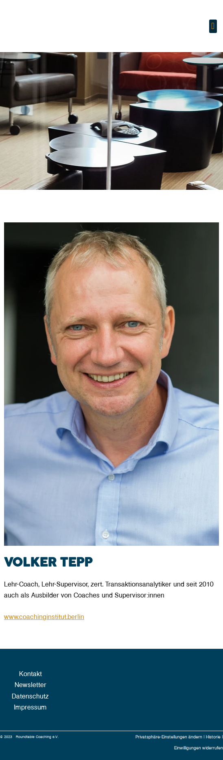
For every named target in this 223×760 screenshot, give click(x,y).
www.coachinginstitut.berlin (44, 617)
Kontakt (30, 674)
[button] (213, 26)
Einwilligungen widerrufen (198, 748)
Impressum (30, 707)
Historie (214, 737)
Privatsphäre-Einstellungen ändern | (171, 737)
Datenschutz (30, 696)
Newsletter (30, 685)
